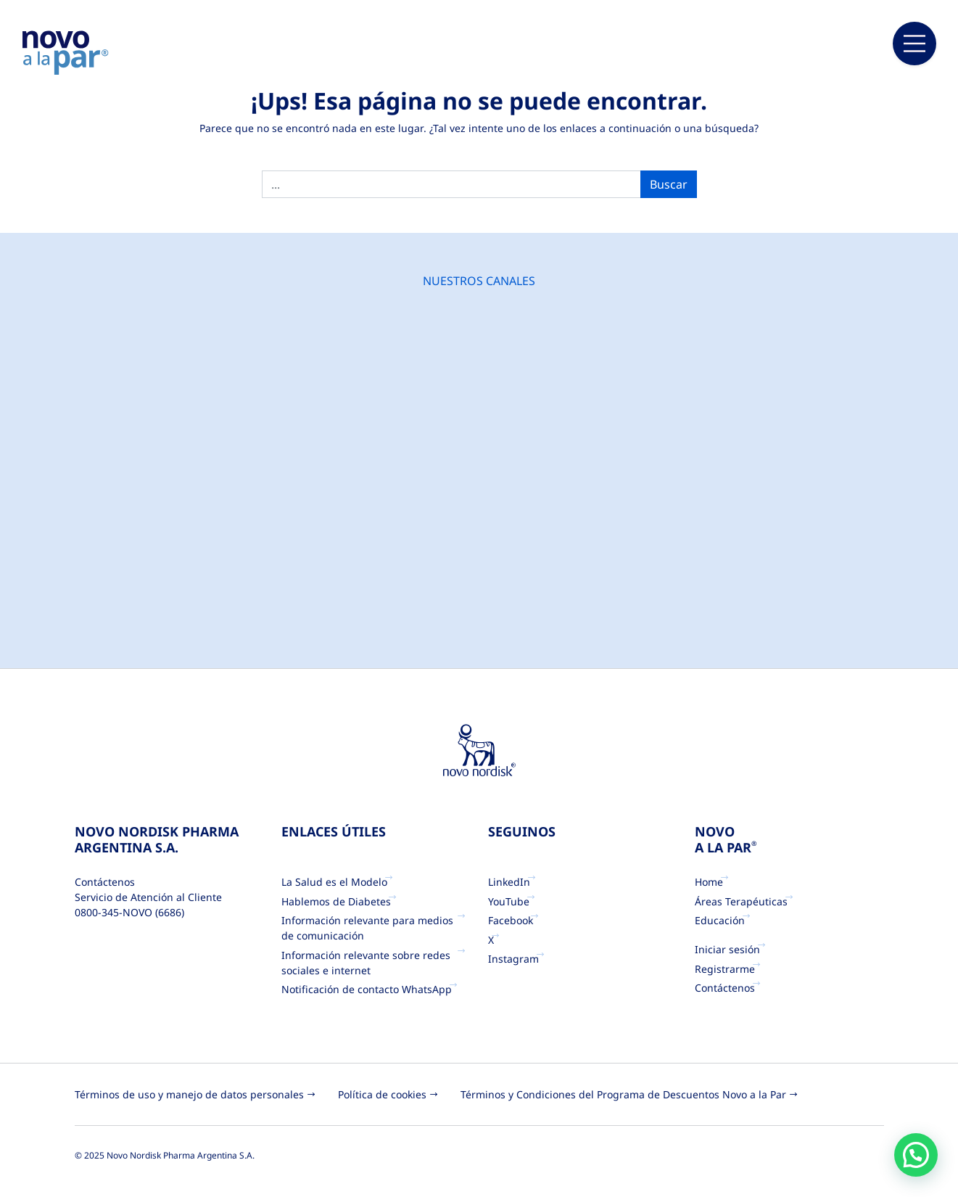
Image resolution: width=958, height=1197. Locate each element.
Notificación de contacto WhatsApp (366, 989)
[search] (451, 184)
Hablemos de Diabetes (336, 901)
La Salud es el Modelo (334, 882)
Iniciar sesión (727, 949)
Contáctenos (725, 988)
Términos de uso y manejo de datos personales (189, 1094)
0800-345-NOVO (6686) (129, 912)
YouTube (508, 901)
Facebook (510, 920)
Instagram (513, 959)
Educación (720, 920)
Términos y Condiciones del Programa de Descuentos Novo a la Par (623, 1094)
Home (709, 882)
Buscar (668, 184)
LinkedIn (509, 882)
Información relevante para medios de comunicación (374, 927)
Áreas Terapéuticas (741, 901)
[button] (916, 1155)
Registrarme (725, 969)
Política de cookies (382, 1094)
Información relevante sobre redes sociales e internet (365, 962)
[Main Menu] (914, 43)
